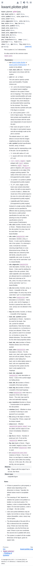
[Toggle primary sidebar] (2, 2)
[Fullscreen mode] (21, 2)
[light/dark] (24, 2)
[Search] (27, 2)
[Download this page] (17, 2)
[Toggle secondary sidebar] (30, 2)
